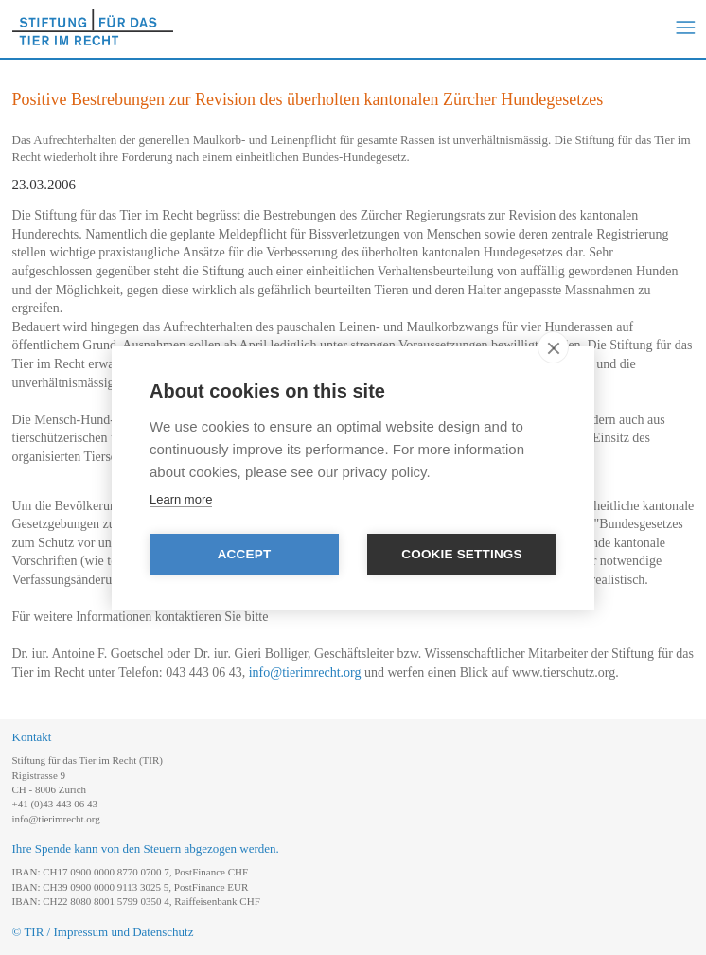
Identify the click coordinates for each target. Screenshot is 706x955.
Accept (245, 554)
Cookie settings (461, 554)
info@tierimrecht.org (305, 672)
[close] (553, 347)
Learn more (181, 499)
